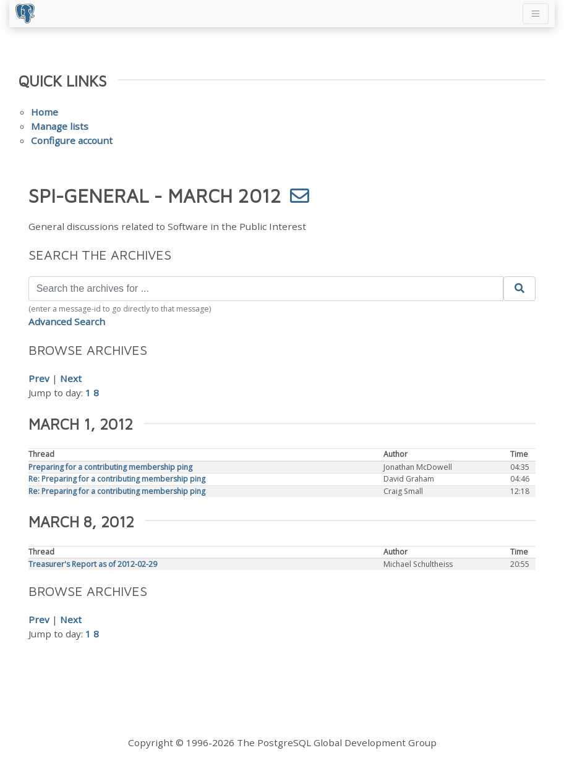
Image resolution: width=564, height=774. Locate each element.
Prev (38, 378)
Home (44, 112)
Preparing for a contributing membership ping (110, 467)
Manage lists (59, 126)
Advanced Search (66, 321)
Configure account (72, 140)
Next (71, 378)
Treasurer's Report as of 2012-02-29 (92, 564)
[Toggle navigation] (536, 13)
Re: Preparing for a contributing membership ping (116, 479)
